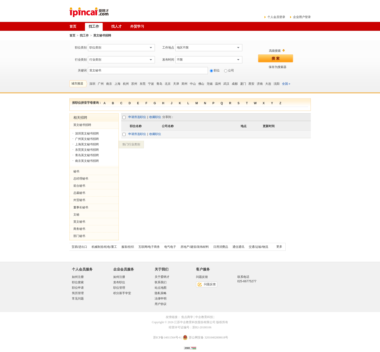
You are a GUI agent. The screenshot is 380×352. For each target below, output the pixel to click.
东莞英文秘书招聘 (87, 149)
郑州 (184, 83)
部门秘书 (79, 236)
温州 (218, 83)
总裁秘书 (79, 193)
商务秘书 (79, 229)
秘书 (76, 171)
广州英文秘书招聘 (87, 139)
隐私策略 (160, 293)
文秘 (76, 214)
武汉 (226, 83)
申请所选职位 (137, 117)
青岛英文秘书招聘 (87, 155)
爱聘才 (89, 12)
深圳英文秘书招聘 (87, 133)
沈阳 (277, 83)
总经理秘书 (80, 178)
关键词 (82, 70)
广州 (101, 83)
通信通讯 (238, 247)
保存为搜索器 (277, 67)
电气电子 (170, 247)
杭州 (126, 83)
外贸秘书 (79, 200)
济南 (260, 83)
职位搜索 (78, 282)
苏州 (134, 83)
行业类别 (81, 59)
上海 (117, 83)
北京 (168, 83)
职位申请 (78, 287)
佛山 (201, 83)
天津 (176, 83)
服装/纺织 (127, 247)
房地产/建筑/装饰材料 (195, 247)
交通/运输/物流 (258, 247)
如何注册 (78, 277)
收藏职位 (155, 117)
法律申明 (160, 298)
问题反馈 (210, 284)
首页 (72, 35)
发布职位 (119, 282)
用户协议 (160, 304)
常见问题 (78, 298)
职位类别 (81, 47)
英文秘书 (79, 221)
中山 (193, 83)
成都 (235, 83)
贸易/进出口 (79, 247)
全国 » (286, 83)
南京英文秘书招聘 (87, 161)
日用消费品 (220, 247)
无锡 (210, 83)
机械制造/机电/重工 (104, 247)
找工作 (84, 35)
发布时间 (168, 59)
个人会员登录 (276, 17)
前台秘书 (79, 185)
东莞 (143, 83)
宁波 (151, 83)
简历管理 (78, 293)
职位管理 (119, 287)
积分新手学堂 (122, 293)
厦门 (243, 83)
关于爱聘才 (162, 277)
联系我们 (160, 282)
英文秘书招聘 (82, 125)
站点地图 (160, 287)
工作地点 (168, 47)
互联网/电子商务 (149, 247)
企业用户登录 (302, 17)
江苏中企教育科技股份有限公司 (194, 322)
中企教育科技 (204, 317)
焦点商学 (187, 317)
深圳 (92, 83)
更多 (279, 246)
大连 (268, 83)
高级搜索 (275, 50)
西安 (251, 83)
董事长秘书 (80, 207)
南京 (109, 83)
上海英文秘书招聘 (87, 144)
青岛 (159, 83)
